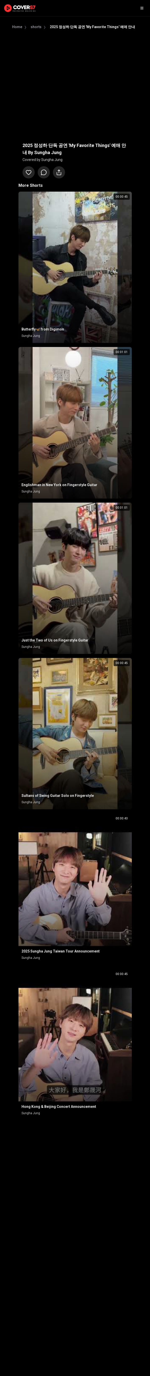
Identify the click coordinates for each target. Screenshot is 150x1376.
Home (17, 27)
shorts (36, 27)
